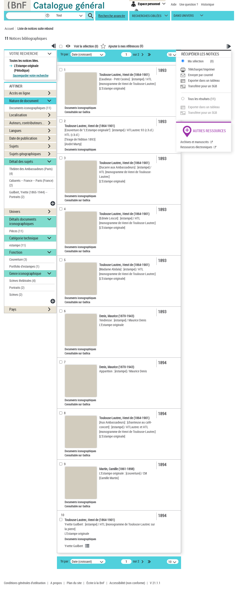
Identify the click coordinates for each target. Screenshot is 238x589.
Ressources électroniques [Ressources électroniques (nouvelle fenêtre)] (196, 147)
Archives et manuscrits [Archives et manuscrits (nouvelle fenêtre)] (194, 142)
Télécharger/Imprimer (201, 69)
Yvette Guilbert (74, 546)
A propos (56, 583)
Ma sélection (196, 61)
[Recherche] (25, 15)
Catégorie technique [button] (23, 238)
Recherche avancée (111, 15)
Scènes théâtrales (22, 280)
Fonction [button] (15, 252)
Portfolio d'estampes (24, 266)
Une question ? (188, 4)
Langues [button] (15, 130)
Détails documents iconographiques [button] (22, 221)
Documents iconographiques (30, 108)
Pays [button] (12, 309)
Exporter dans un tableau (204, 80)
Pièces (16, 231)
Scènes (15, 294)
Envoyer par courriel (200, 75)
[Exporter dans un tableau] (205, 80)
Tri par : (65, 54)
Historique (207, 4)
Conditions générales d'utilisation (25, 583)
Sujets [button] (14, 146)
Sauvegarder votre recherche (30, 75)
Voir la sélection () (86, 46)
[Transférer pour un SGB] (205, 86)
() (121, 46)
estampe (17, 245)
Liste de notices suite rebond (35, 28)
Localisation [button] (18, 115)
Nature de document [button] (24, 100)
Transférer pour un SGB (202, 86)
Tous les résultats (199, 99)
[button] (47, 15)
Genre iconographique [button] (25, 273)
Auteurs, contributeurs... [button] (27, 122)
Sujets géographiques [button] (25, 153)
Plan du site (74, 583)
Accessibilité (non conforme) (127, 583)
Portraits (16, 287)
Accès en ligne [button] (19, 93)
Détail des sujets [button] (21, 161)
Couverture (18, 259)
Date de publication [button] (23, 138)
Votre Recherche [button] (23, 53)
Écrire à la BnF (95, 583)
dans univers (184, 17)
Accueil (9, 28)
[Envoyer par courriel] (205, 75)
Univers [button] (14, 211)
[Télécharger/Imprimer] (205, 69)
